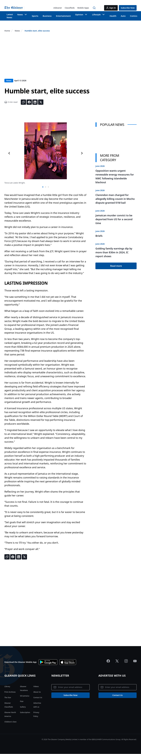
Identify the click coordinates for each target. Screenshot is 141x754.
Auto (118, 15)
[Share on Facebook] (29, 102)
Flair (21, 701)
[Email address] (70, 687)
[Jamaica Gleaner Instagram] (126, 661)
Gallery (23, 707)
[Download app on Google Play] (48, 662)
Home (7, 30)
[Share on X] (40, 102)
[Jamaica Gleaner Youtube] (135, 661)
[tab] (42, 186)
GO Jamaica (24, 696)
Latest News (9, 16)
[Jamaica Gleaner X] (117, 661)
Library (7, 686)
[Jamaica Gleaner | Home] (14, 8)
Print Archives (10, 692)
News (17, 30)
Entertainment (61, 15)
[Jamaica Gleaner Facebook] (108, 661)
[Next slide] (81, 153)
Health (108, 15)
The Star (7, 697)
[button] (57, 8)
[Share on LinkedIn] (35, 102)
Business (45, 15)
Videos (36, 686)
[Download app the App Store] (67, 662)
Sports (34, 15)
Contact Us (37, 697)
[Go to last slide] (9, 153)
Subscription (25, 712)
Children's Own (10, 722)
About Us (37, 692)
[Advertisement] (70, 58)
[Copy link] (23, 102)
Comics (128, 15)
